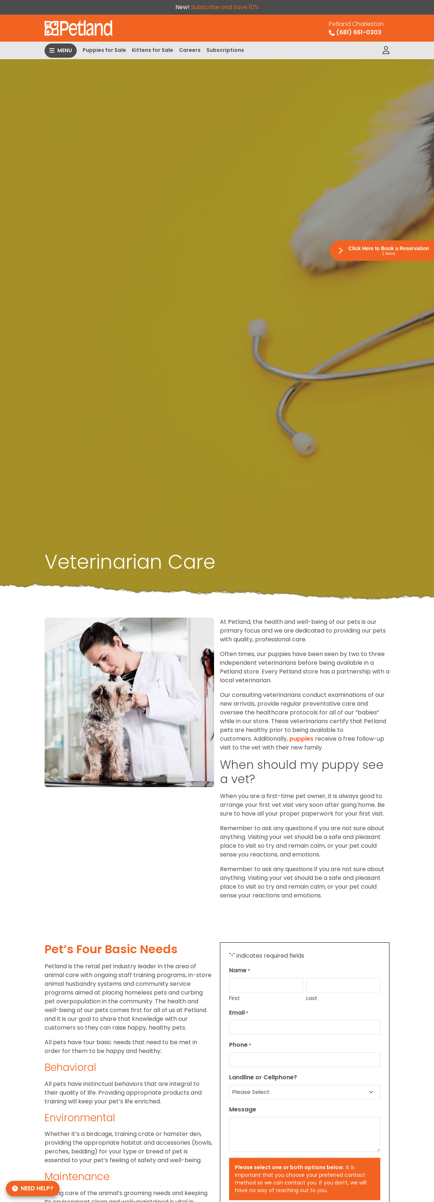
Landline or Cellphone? (263, 1077)
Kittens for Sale (152, 50)
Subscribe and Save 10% (225, 7)
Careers (190, 50)
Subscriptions (225, 50)
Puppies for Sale (104, 50)
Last (311, 998)
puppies (301, 738)
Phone (240, 1045)
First (234, 998)
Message (242, 1109)
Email (238, 1012)
